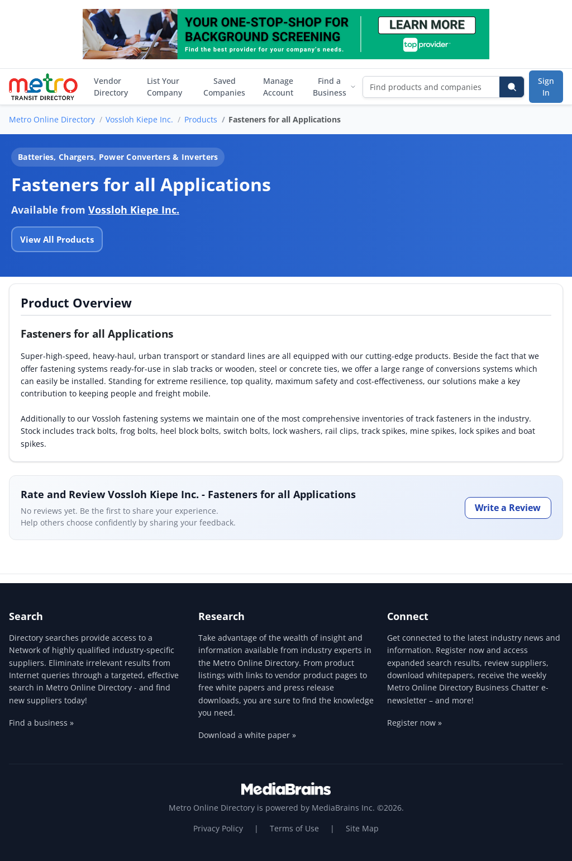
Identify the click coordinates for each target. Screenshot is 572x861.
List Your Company (164, 86)
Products (200, 119)
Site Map (362, 828)
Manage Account (278, 86)
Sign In (546, 86)
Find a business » (41, 722)
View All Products (57, 239)
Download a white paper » (247, 735)
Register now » (414, 722)
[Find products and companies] (431, 87)
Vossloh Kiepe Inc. (139, 119)
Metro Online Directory (52, 119)
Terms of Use (294, 828)
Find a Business (334, 86)
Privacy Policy (218, 828)
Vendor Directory (111, 86)
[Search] (511, 87)
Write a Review (508, 508)
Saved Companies (224, 86)
